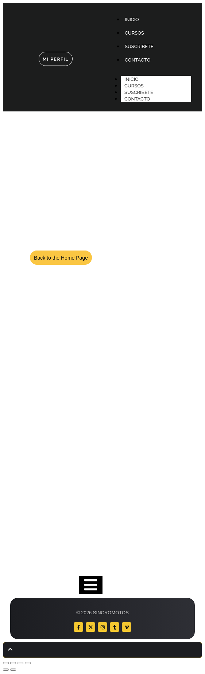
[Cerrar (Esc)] (28, 663)
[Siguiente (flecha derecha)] (13, 670)
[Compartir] (20, 663)
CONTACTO (137, 99)
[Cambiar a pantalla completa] (13, 663)
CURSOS (134, 85)
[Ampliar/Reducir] (6, 663)
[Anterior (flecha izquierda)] (6, 670)
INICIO (131, 79)
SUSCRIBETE (138, 92)
